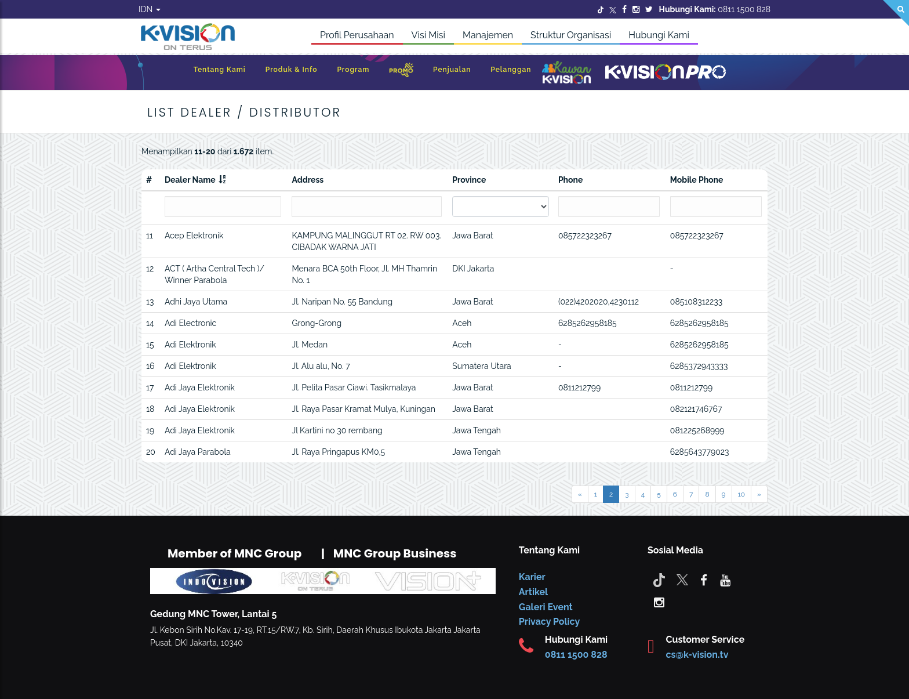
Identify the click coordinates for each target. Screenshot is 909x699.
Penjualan (452, 70)
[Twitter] (600, 9)
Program (353, 70)
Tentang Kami (220, 70)
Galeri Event (546, 607)
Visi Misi (428, 35)
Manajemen (488, 35)
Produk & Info (292, 70)
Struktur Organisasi (570, 35)
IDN (150, 9)
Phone (570, 179)
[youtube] (725, 579)
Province (469, 179)
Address (307, 179)
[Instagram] (635, 9)
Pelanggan (510, 70)
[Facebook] (624, 9)
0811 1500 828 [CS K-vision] (576, 654)
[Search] (896, 13)
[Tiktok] (659, 579)
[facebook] (704, 579)
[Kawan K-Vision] (566, 73)
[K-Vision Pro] (665, 72)
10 (741, 494)
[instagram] (659, 602)
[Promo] (401, 72)
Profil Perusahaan (357, 35)
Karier (532, 576)
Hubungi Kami (658, 35)
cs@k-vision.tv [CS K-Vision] (697, 654)
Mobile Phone (696, 179)
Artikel (533, 591)
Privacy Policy (549, 621)
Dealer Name (190, 179)
